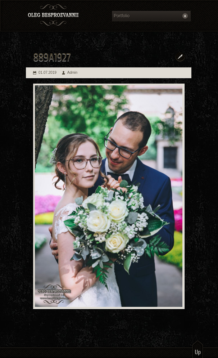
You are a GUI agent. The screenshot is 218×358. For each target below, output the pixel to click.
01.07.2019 (47, 73)
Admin (72, 73)
